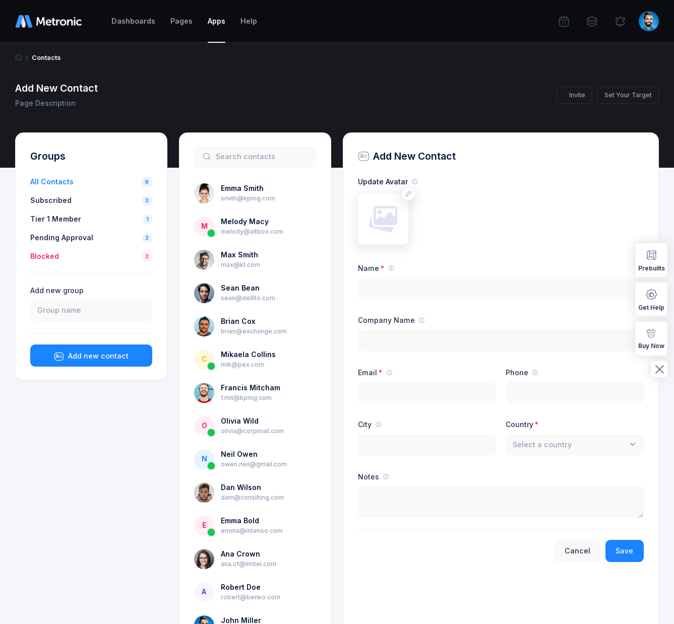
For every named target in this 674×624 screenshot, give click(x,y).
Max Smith (239, 254)
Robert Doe (241, 587)
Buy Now (651, 337)
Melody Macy (245, 221)
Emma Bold (240, 520)
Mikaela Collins (248, 354)
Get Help (651, 299)
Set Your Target (628, 95)
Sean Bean (240, 288)
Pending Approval (61, 237)
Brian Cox (238, 321)
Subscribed (51, 200)
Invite (577, 95)
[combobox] (575, 445)
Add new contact (91, 357)
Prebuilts (651, 259)
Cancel (577, 550)
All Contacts (52, 181)
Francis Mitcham (250, 387)
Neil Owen (239, 454)
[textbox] (542, 444)
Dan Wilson (241, 487)
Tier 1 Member (55, 219)
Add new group (57, 290)
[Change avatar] (408, 193)
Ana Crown (240, 553)
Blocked (44, 256)
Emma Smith (242, 188)
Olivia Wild (240, 421)
